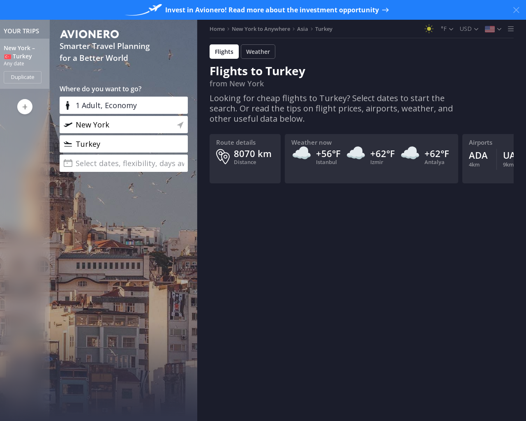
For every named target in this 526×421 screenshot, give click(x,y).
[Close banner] (516, 10)
